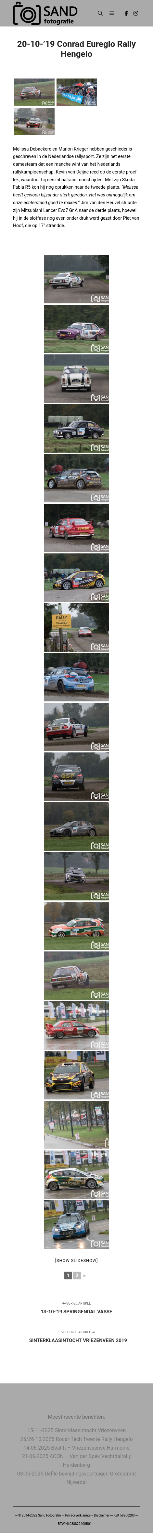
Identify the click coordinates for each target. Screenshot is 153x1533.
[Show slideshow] (76, 1260)
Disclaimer (101, 1515)
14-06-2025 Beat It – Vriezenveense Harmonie (76, 1448)
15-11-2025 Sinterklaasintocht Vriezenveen (76, 1430)
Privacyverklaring (77, 1515)
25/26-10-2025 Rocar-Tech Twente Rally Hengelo (76, 1439)
